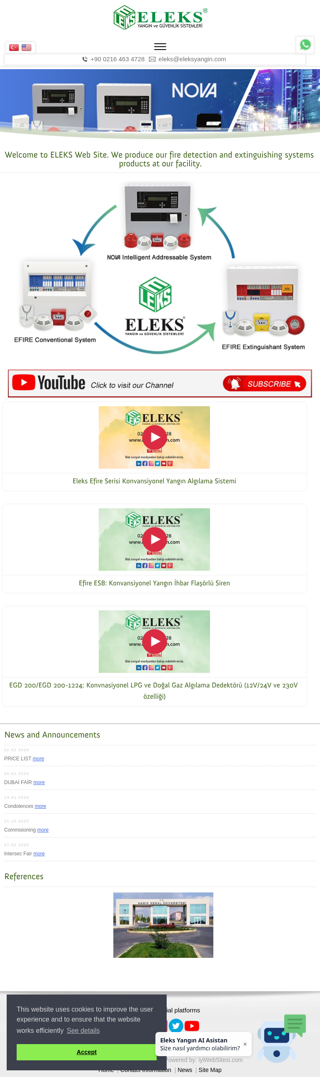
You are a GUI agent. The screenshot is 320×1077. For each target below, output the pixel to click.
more (38, 759)
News (185, 1070)
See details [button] (83, 1030)
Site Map (210, 1070)
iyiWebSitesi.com (220, 1060)
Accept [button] (87, 1052)
